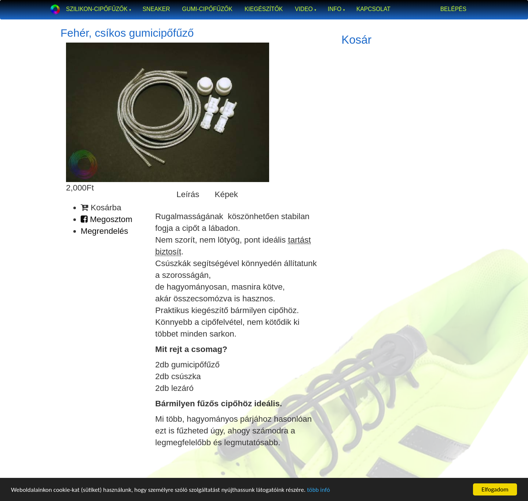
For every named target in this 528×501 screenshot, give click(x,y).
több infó (318, 490)
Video (304, 9)
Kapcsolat (373, 9)
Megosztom (106, 219)
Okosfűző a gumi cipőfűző (55, 9)
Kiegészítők (264, 9)
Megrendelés (104, 231)
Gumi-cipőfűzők (207, 9)
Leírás (187, 194)
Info (334, 9)
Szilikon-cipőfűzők (97, 9)
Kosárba (101, 207)
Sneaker (156, 9)
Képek (226, 194)
